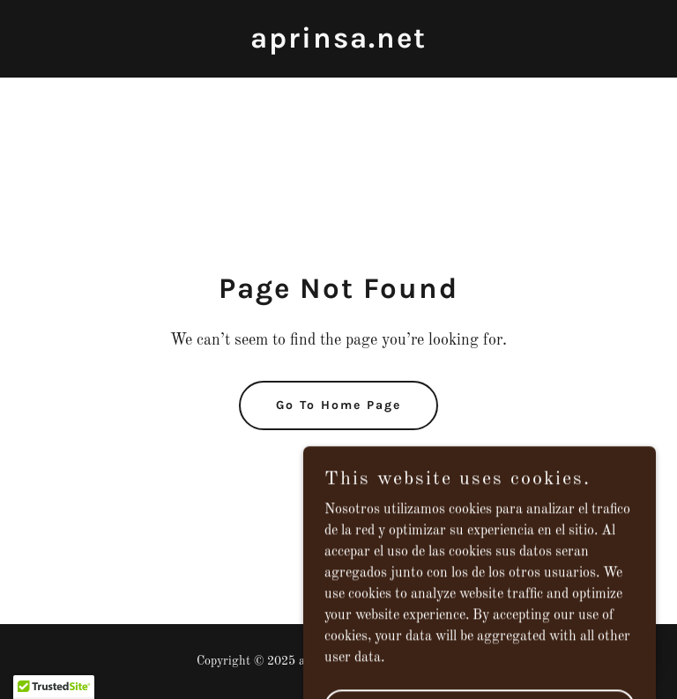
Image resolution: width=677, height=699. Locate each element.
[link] (338, 44)
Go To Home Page (338, 405)
